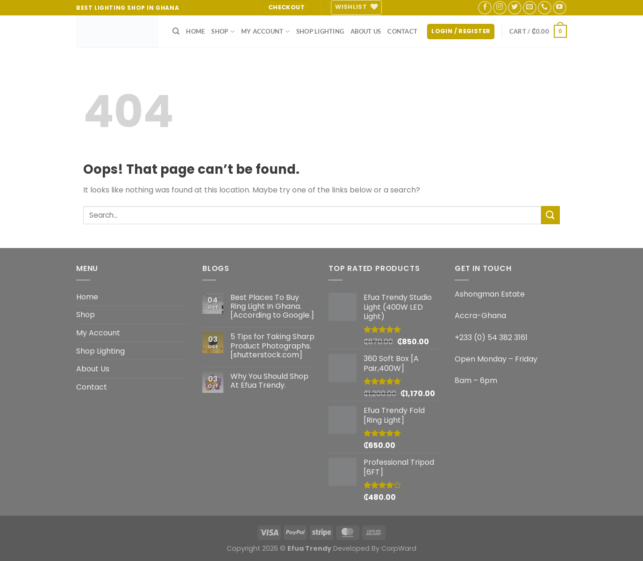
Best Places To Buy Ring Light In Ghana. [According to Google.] (272, 306)
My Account (265, 31)
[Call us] (544, 7)
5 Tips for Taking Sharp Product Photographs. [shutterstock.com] (272, 345)
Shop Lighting (320, 31)
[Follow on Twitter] (515, 7)
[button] (460, 31)
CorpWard (398, 548)
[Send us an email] (529, 7)
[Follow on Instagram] (500, 7)
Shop (222, 31)
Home (195, 31)
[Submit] (550, 215)
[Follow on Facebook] (485, 7)
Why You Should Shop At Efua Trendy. (269, 381)
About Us (365, 31)
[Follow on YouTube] (559, 7)
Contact (402, 31)
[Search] (175, 31)
